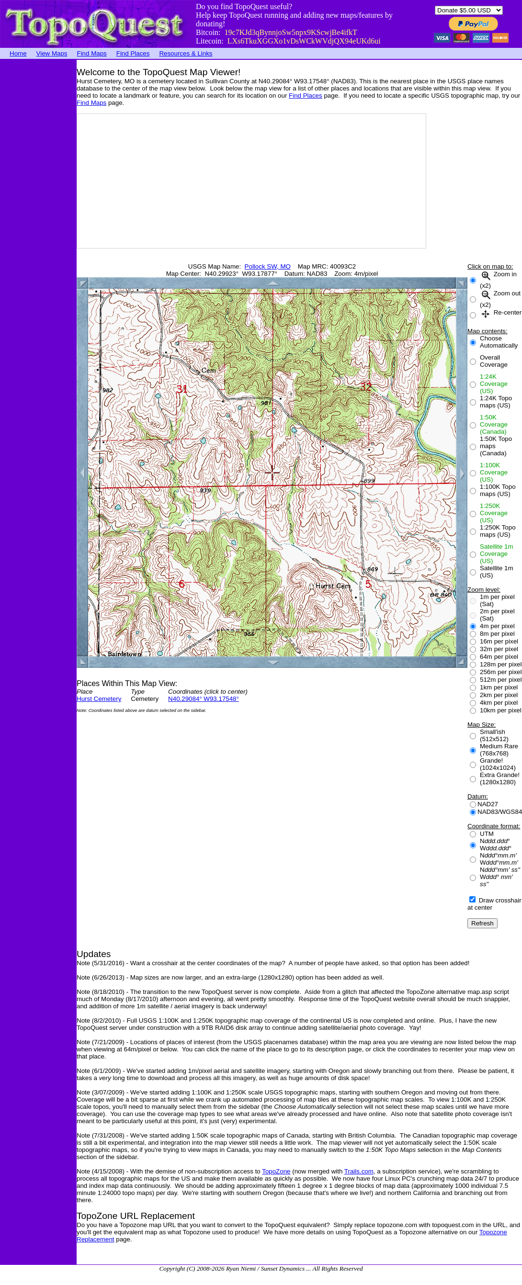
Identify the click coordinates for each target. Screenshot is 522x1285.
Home (18, 53)
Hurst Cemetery (99, 698)
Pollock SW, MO (268, 266)
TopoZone (276, 1171)
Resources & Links (185, 53)
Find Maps (92, 53)
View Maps (52, 53)
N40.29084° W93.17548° (203, 698)
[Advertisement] (38, 203)
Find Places (133, 53)
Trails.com (359, 1171)
